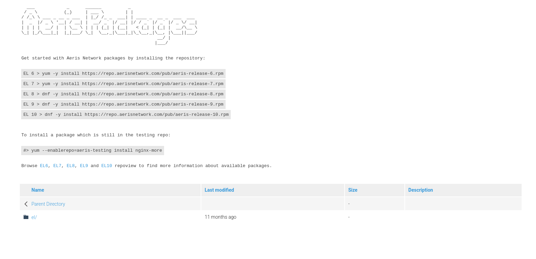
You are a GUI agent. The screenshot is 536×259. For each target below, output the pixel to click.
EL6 (44, 198)
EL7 (57, 198)
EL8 (71, 198)
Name (37, 225)
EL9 (84, 198)
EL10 (106, 198)
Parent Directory (48, 239)
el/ (34, 252)
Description (420, 225)
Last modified (219, 225)
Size (353, 225)
